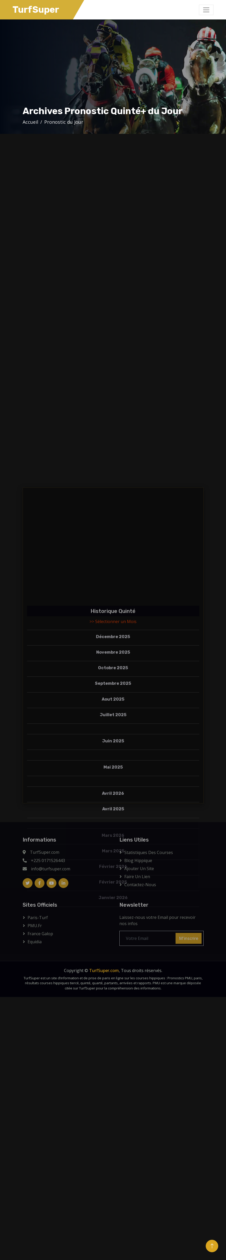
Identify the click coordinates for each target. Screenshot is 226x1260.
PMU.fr (35, 925)
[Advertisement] (120, 66)
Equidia (35, 942)
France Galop (40, 934)
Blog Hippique (138, 860)
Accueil (30, 122)
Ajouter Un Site (139, 868)
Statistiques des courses (148, 852)
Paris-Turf (38, 917)
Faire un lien (137, 876)
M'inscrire (188, 938)
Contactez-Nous (140, 884)
